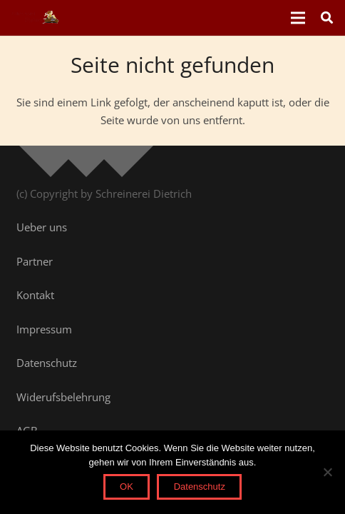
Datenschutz (199, 486)
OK (126, 486)
